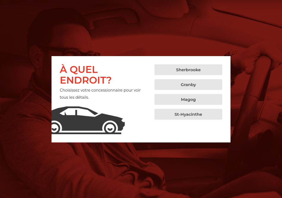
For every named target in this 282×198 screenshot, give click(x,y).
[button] (188, 69)
